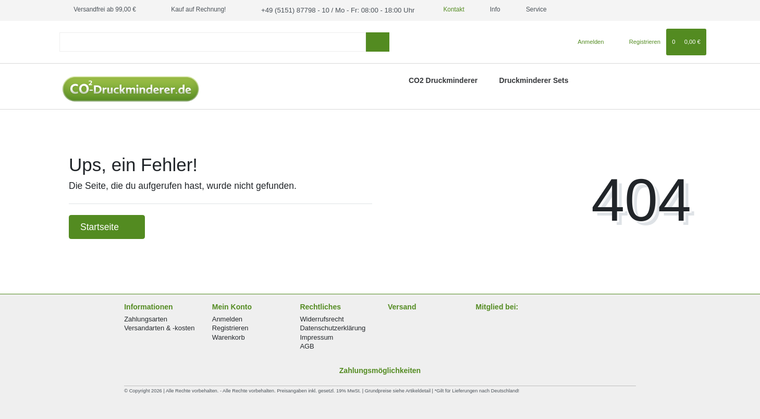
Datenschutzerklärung (332, 327)
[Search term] (212, 41)
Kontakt (438, 9)
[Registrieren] (638, 41)
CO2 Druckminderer (443, 79)
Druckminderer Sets (533, 79)
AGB (307, 345)
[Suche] (377, 41)
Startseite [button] (106, 226)
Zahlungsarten (145, 318)
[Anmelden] (586, 41)
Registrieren (230, 327)
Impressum (316, 336)
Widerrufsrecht (322, 318)
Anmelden (227, 318)
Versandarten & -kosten (159, 327)
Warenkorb (228, 336)
